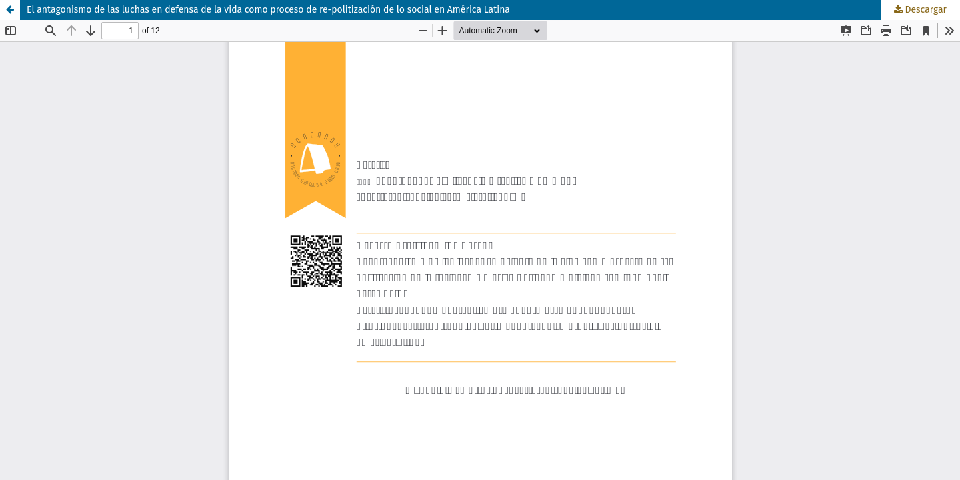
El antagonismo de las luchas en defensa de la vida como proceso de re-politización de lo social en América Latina (268, 9)
